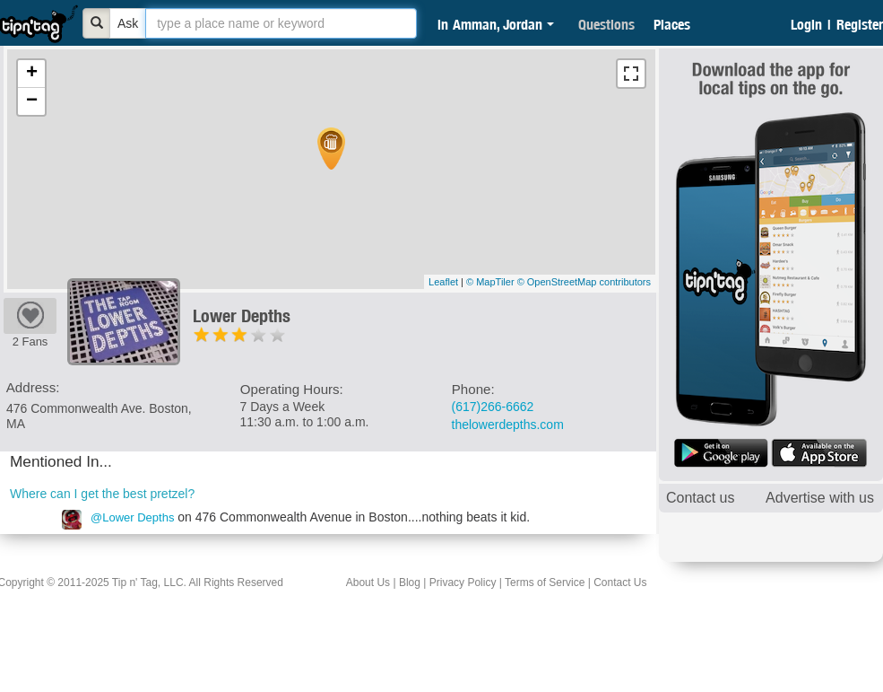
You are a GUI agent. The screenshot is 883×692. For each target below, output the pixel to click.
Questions (606, 24)
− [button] (32, 101)
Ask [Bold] (127, 23)
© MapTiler (490, 281)
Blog (409, 582)
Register (859, 24)
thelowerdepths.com (508, 424)
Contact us (700, 497)
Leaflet (443, 281)
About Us (368, 582)
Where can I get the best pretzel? (102, 493)
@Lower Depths (132, 517)
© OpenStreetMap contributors (584, 281)
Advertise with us (820, 497)
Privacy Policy (463, 582)
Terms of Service (544, 582)
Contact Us (619, 582)
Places (672, 24)
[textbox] (281, 23)
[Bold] (96, 23)
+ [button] (32, 73)
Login (806, 24)
